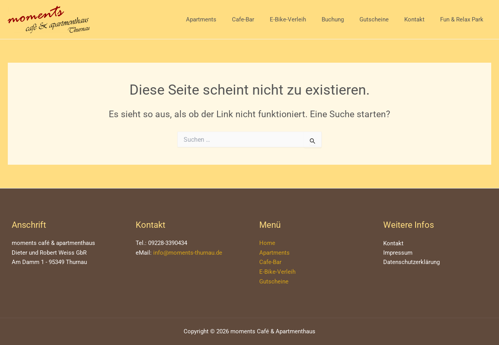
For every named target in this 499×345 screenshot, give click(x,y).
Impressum (397, 253)
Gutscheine (383, 19)
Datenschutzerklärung (411, 262)
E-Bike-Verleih (305, 19)
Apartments (226, 19)
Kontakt (420, 19)
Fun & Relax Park (463, 19)
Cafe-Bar (264, 19)
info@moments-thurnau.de (187, 252)
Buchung (346, 19)
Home (267, 242)
